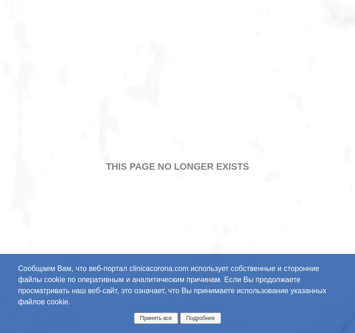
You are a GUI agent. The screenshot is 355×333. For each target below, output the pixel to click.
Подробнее (200, 318)
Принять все (156, 318)
